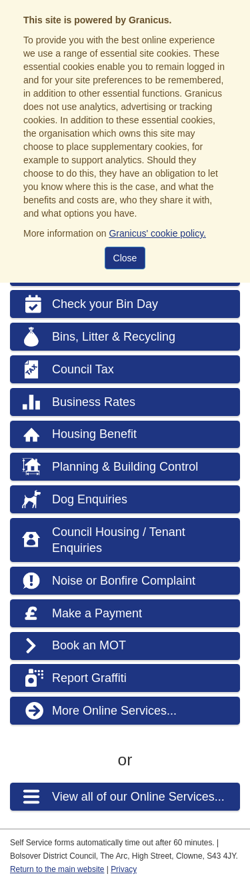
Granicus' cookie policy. (157, 233)
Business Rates (93, 402)
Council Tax (83, 369)
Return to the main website (57, 869)
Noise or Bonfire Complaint (123, 580)
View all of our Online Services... (138, 796)
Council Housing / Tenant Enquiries (118, 540)
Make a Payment (97, 613)
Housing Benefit (94, 434)
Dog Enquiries (89, 499)
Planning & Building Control (125, 466)
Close (125, 258)
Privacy (124, 869)
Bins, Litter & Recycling (113, 336)
